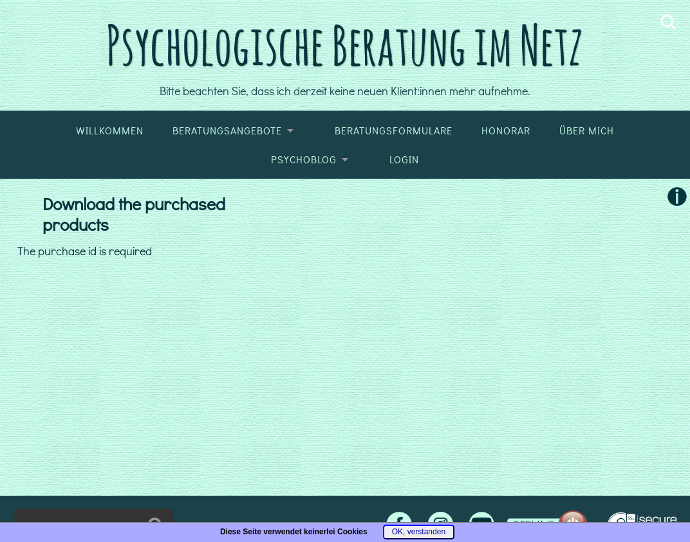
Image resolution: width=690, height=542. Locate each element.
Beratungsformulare (393, 130)
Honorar (505, 130)
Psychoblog (304, 159)
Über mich (586, 130)
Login (404, 159)
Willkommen (110, 130)
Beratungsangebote (227, 130)
